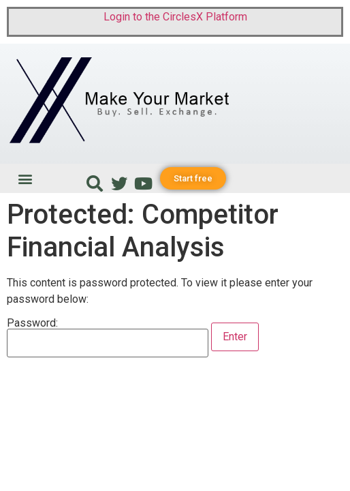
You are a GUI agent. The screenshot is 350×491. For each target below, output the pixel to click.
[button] (25, 178)
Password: (107, 337)
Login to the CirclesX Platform (175, 16)
